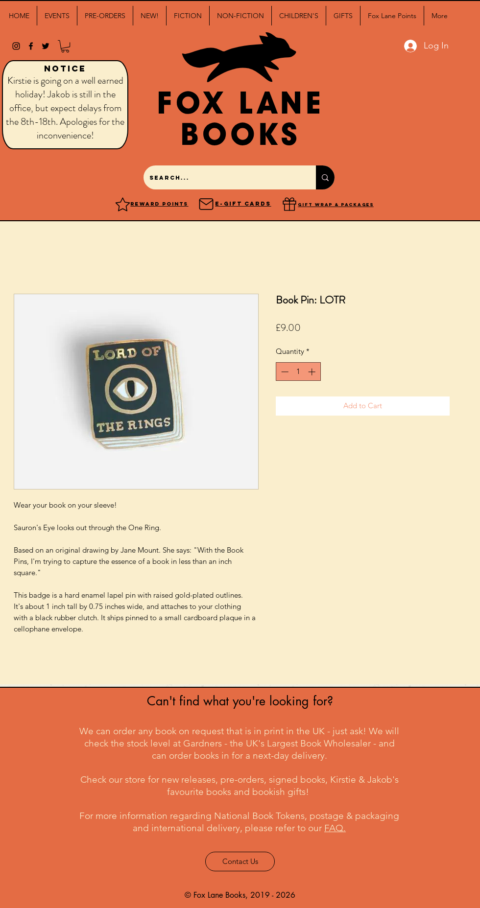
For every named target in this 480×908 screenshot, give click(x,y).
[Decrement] (283, 372)
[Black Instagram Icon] (16, 46)
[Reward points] (122, 204)
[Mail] (206, 204)
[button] (57, 15)
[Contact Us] (240, 861)
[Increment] (312, 372)
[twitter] (45, 46)
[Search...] (222, 177)
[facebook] (31, 46)
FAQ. (335, 828)
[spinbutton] (298, 372)
